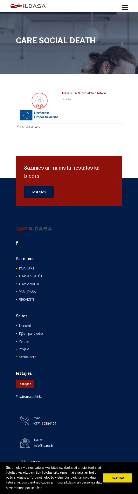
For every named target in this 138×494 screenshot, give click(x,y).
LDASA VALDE (29, 284)
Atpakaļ (27, 138)
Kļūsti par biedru (31, 333)
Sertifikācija (27, 357)
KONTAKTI (27, 268)
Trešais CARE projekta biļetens (83, 93)
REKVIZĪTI (26, 299)
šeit (39, 488)
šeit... (38, 126)
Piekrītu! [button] (117, 478)
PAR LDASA (27, 292)
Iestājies (39, 192)
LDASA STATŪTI (31, 276)
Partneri (24, 341)
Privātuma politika (29, 397)
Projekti (24, 349)
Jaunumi (25, 326)
